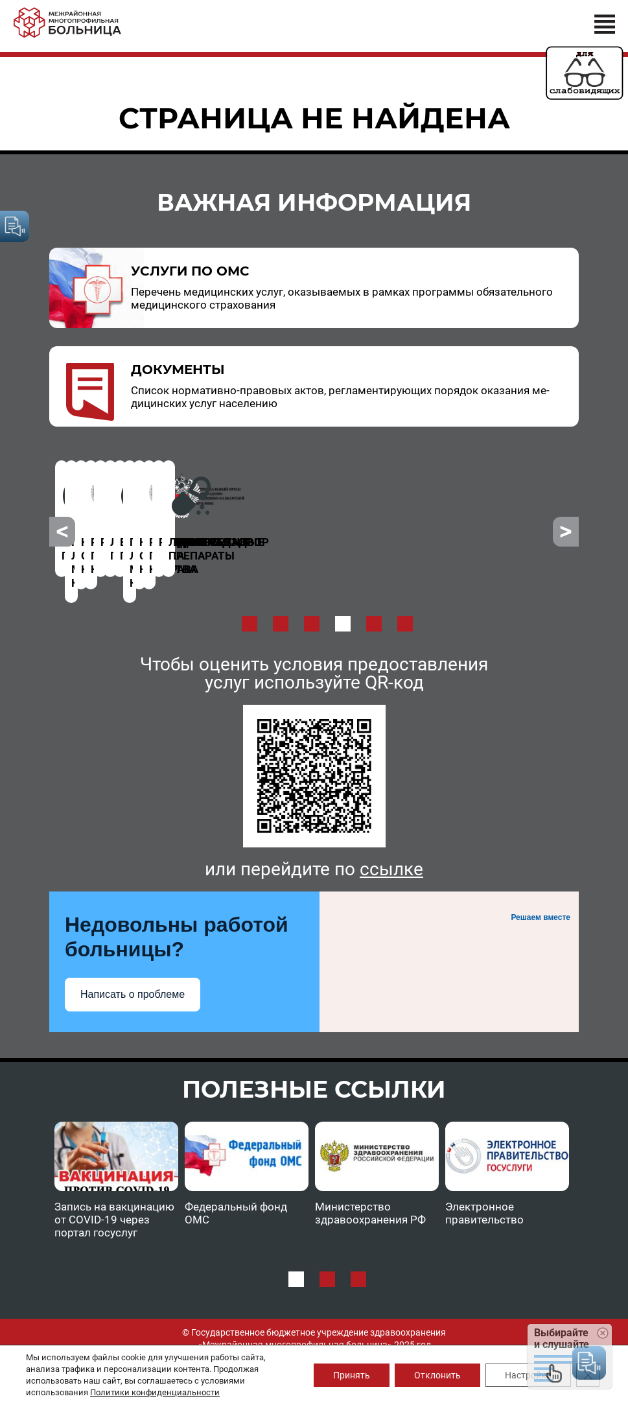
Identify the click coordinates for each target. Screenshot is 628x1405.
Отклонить (437, 1375)
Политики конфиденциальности (155, 1392)
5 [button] (374, 598)
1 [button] (249, 598)
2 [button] (280, 598)
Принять (351, 1375)
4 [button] (343, 598)
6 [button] (405, 598)
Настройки (528, 1375)
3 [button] (312, 598)
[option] (138, 511)
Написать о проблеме (132, 968)
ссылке (391, 843)
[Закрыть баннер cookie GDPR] (587, 1375)
